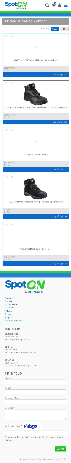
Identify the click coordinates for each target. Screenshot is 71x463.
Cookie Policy (35, 459)
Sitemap (23, 459)
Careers (8, 298)
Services (8, 314)
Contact (8, 301)
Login (55, 74)
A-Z (54, 28)
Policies (8, 311)
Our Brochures (11, 304)
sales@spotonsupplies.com (17, 339)
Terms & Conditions (14, 320)
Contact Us (12, 329)
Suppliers (9, 317)
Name (7, 378)
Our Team (9, 307)
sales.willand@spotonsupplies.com (21, 365)
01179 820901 (11, 349)
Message (9, 408)
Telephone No (11, 398)
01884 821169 (11, 362)
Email (7, 388)
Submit (60, 448)
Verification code (12, 426)
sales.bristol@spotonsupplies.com (21, 352)
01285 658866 (11, 336)
